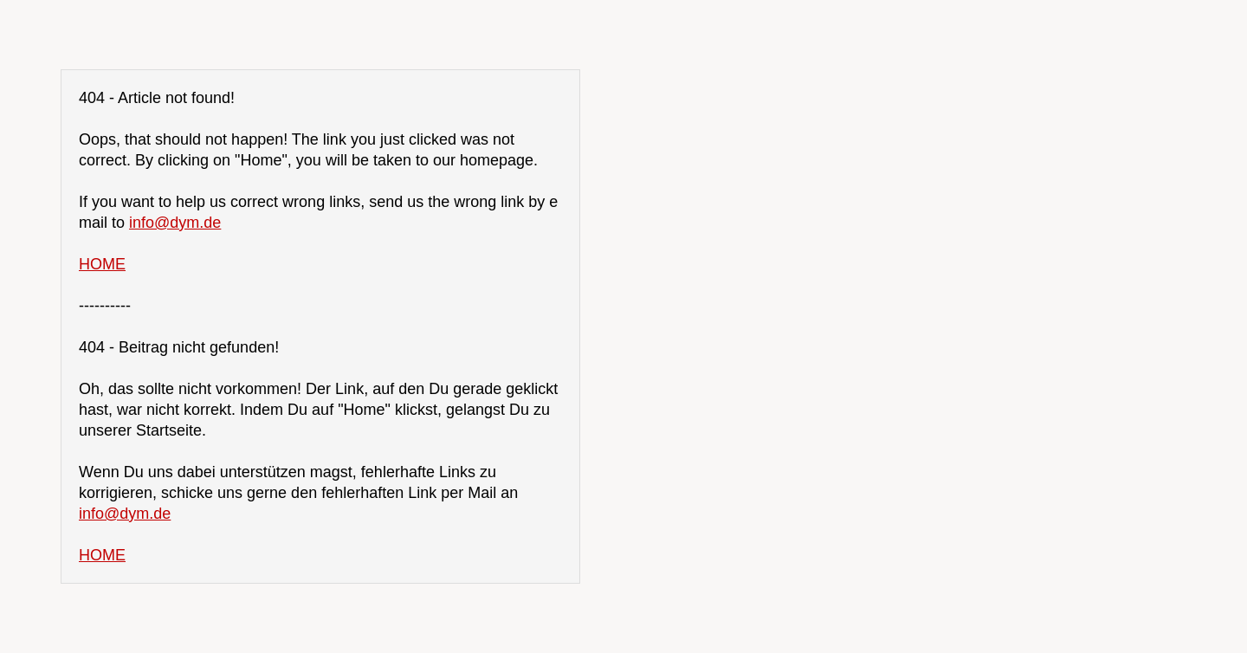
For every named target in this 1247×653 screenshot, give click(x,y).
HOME (102, 264)
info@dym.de (175, 222)
